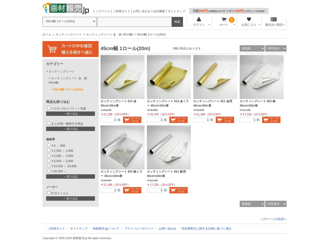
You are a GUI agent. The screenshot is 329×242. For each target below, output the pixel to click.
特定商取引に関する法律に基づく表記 (206, 228)
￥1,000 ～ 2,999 (62, 151)
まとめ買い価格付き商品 (67, 123)
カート (224, 21)
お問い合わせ (142, 11)
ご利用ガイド (121, 11)
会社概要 (159, 11)
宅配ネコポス (229, 11)
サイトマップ (176, 11)
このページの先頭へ (273, 219)
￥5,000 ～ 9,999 (62, 161)
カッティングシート (68, 34)
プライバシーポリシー (139, 228)
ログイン (198, 21)
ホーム (46, 34)
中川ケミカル (60, 193)
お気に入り (248, 21)
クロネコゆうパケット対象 (68, 108)
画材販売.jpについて (106, 228)
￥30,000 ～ (59, 171)
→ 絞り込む (70, 113)
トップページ (101, 11)
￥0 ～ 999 (58, 145)
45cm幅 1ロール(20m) (68, 89)
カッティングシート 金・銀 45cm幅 (109, 34)
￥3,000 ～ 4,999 (62, 156)
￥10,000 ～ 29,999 (63, 166)
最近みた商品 (274, 21)
